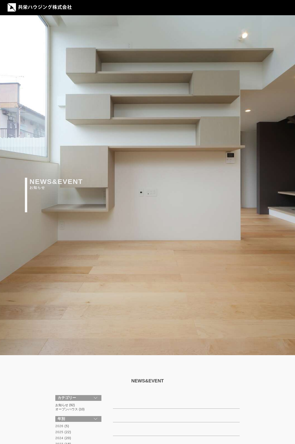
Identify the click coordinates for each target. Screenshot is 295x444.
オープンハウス (66, 409)
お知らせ (61, 405)
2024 (59, 438)
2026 (59, 426)
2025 (59, 432)
